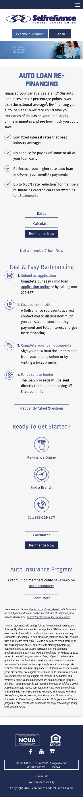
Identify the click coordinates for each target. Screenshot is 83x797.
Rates (41, 213)
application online (35, 287)
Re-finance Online (41, 457)
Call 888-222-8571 (41, 517)
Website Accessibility (41, 782)
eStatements (27, 196)
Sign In (60, 34)
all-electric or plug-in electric (44, 609)
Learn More (45, 598)
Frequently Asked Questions (42, 408)
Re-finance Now (41, 234)
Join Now (55, 250)
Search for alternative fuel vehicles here (48, 617)
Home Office (23, 763)
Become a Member (30, 34)
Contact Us (41, 776)
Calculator (41, 224)
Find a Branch (41, 487)
